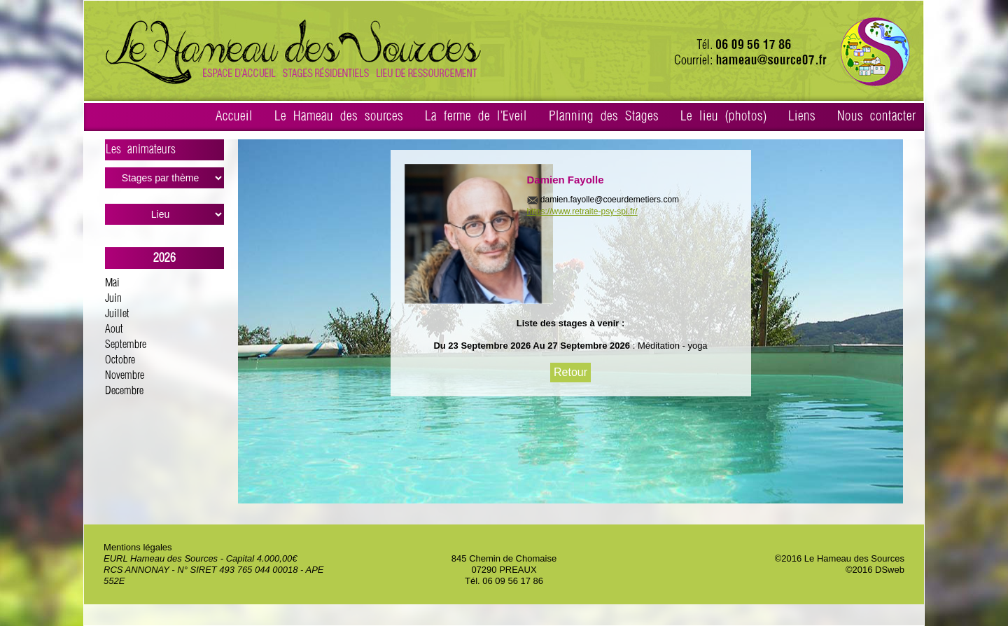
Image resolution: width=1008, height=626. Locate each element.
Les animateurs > (165, 152)
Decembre (124, 391)
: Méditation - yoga (669, 345)
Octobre (120, 360)
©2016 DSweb (875, 569)
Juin (113, 298)
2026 (164, 258)
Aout (114, 329)
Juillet (117, 314)
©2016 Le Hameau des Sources (839, 558)
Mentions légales (138, 547)
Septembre (125, 345)
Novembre (124, 375)
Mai (112, 283)
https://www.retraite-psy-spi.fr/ (582, 211)
